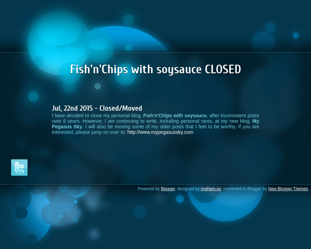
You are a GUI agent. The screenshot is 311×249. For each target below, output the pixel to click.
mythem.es (211, 188)
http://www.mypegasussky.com (160, 132)
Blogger (168, 188)
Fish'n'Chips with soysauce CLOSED (155, 69)
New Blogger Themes (288, 188)
